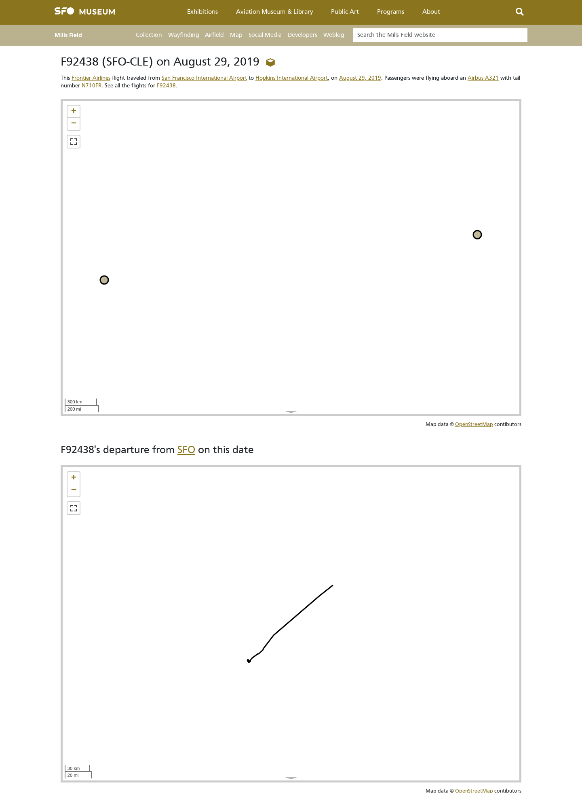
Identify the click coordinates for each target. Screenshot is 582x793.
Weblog (333, 35)
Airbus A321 (483, 77)
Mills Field (68, 35)
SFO (186, 449)
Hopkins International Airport (291, 77)
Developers (302, 35)
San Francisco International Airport (204, 77)
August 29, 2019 (360, 77)
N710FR (91, 85)
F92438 (166, 85)
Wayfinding (183, 35)
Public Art (345, 11)
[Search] (440, 35)
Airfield (214, 35)
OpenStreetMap (474, 424)
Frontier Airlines (91, 77)
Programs (390, 11)
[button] (73, 112)
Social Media (265, 35)
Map (236, 35)
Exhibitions (202, 11)
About (431, 11)
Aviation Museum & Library (274, 11)
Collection (149, 35)
